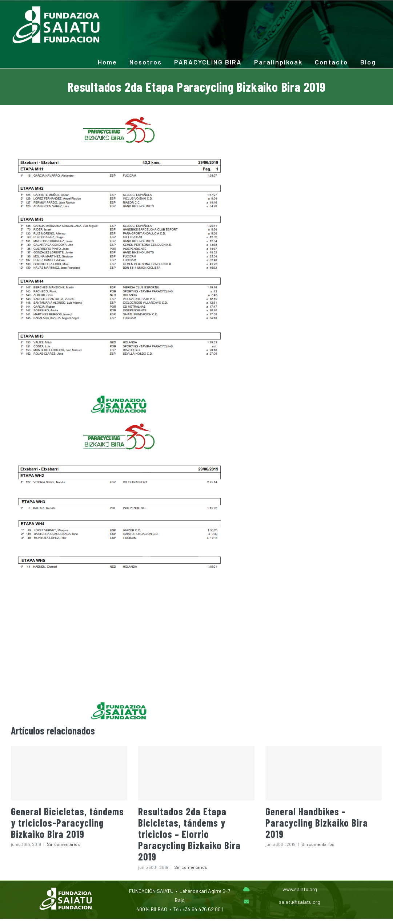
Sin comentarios (63, 844)
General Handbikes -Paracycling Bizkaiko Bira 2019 (316, 822)
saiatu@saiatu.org (299, 902)
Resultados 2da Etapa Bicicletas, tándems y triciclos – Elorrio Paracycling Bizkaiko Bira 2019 (189, 834)
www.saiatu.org (299, 889)
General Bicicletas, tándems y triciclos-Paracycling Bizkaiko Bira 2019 (67, 822)
